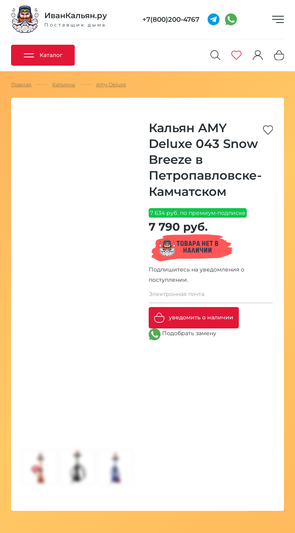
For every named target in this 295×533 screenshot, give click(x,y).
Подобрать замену (182, 334)
